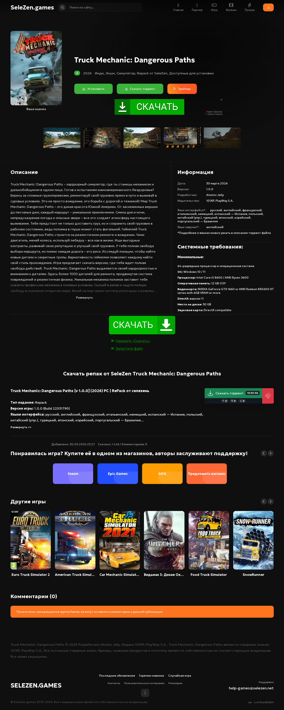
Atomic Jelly (215, 195)
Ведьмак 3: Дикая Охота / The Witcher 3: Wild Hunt (164, 575)
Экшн (110, 73)
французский (252, 210)
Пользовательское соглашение (144, 683)
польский (256, 214)
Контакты (114, 683)
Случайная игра (179, 675)
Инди (99, 73)
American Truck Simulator (75, 575)
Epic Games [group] (118, 474)
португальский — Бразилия (197, 221)
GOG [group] (162, 474)
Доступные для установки (191, 73)
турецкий (210, 217)
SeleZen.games (32, 7)
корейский (242, 217)
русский (216, 210)
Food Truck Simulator (209, 575)
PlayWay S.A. (224, 201)
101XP (210, 201)
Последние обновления (117, 675)
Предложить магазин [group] (206, 474)
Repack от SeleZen (152, 73)
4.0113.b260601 (264, 702)
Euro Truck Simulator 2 (31, 575)
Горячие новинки (151, 675)
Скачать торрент (233, 393)
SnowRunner (253, 575)
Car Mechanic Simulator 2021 (120, 575)
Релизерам (175, 683)
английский (232, 210)
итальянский (187, 214)
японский (226, 217)
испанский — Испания (230, 214)
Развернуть (84, 297)
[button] (264, 453)
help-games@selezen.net (251, 688)
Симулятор (126, 73)
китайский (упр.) (189, 217)
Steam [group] (73, 474)
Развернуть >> (20, 427)
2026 (87, 73)
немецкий (205, 214)
